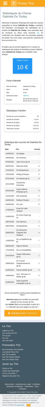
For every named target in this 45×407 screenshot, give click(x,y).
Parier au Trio (7, 368)
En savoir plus (19, 405)
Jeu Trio (5, 338)
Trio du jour (6, 336)
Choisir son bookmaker (10, 371)
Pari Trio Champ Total (10, 359)
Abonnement (9, 384)
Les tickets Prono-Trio (10, 352)
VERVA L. (26, 95)
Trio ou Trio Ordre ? (9, 373)
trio (38, 33)
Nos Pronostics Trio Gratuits (12, 349)
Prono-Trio (22, 3)
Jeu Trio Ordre (7, 341)
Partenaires (29, 386)
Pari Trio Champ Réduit (11, 357)
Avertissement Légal (23, 384)
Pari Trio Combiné (9, 354)
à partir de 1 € (22, 314)
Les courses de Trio (9, 333)
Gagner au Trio (7, 331)
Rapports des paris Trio (11, 376)
